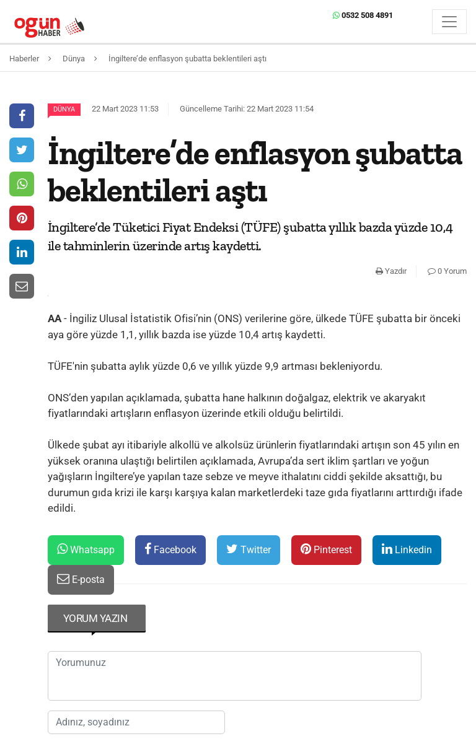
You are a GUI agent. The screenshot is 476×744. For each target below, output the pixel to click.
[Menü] (449, 21)
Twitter (248, 549)
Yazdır (391, 271)
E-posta (81, 578)
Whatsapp (86, 549)
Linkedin (407, 549)
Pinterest (326, 549)
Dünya (64, 109)
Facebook (170, 549)
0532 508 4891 (363, 15)
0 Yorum (447, 271)
